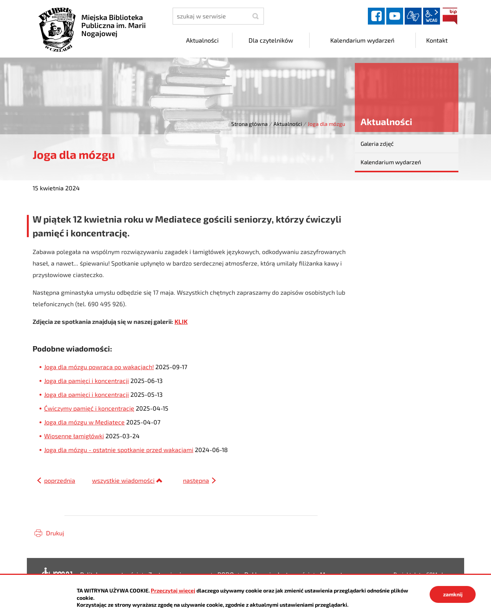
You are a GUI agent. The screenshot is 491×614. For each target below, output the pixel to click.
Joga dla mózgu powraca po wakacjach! (99, 366)
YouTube (394, 16)
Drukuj (55, 532)
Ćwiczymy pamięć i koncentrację (89, 408)
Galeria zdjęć (377, 143)
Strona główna (249, 123)
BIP (450, 16)
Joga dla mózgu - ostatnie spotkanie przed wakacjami (118, 449)
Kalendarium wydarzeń (391, 161)
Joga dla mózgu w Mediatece (84, 422)
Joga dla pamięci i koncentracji (86, 380)
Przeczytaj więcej (173, 590)
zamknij (453, 594)
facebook (376, 16)
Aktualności (288, 123)
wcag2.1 (431, 16)
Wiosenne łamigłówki (74, 435)
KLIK (181, 321)
